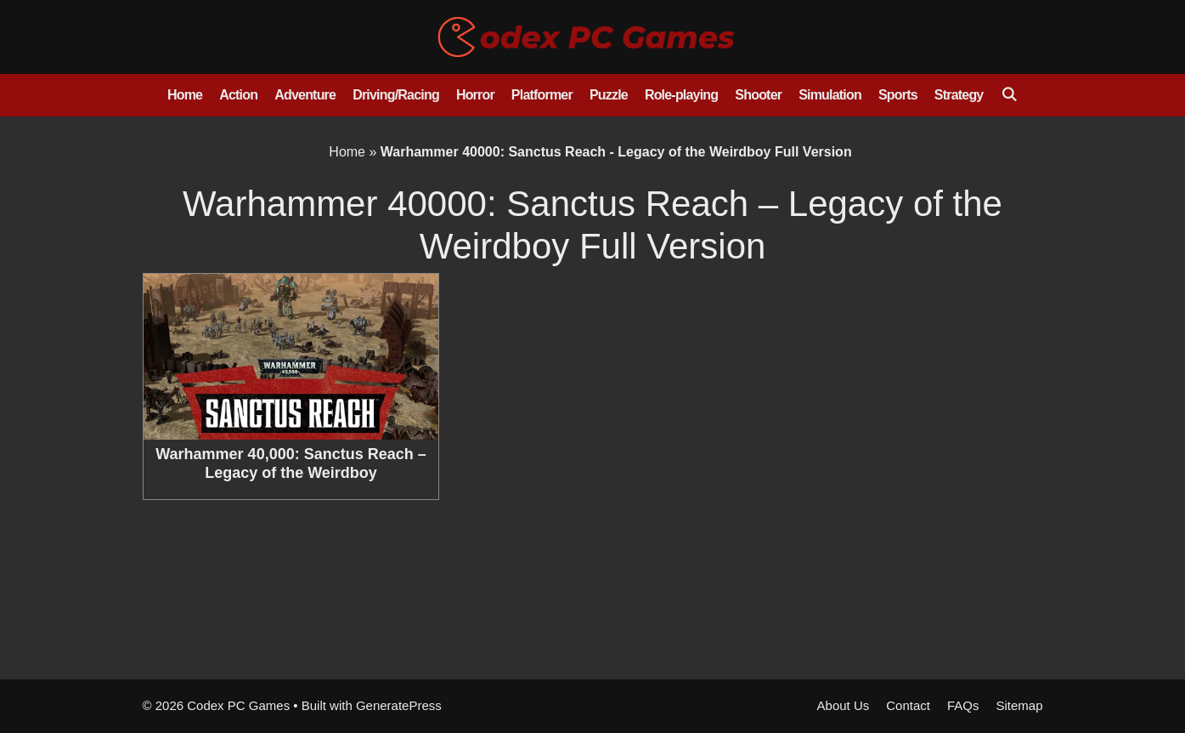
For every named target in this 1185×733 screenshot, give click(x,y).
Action (238, 95)
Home (184, 95)
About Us (843, 705)
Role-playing (681, 95)
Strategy (959, 95)
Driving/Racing (396, 95)
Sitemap (1019, 705)
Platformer (542, 95)
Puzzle (609, 95)
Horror (475, 95)
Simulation (829, 95)
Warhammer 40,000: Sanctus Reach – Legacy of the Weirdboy (290, 463)
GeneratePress (399, 705)
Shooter (758, 95)
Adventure (305, 95)
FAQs (963, 705)
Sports (897, 95)
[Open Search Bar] (1008, 95)
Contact (908, 705)
